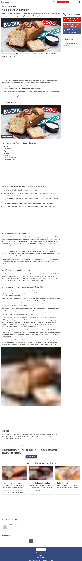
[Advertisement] (32, 68)
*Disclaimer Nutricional (7, 441)
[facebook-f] (72, 31)
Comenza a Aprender (63, 2)
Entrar (54, 2)
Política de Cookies (41, 559)
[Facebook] (36, 553)
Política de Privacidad (41, 557)
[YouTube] (41, 553)
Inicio (2, 6)
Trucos (71, 2)
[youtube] (72, 19)
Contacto (41, 555)
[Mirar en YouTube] (7, 136)
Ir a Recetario (31, 457)
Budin (14, 6)
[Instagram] (45, 553)
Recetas (76, 2)
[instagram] (72, 25)
